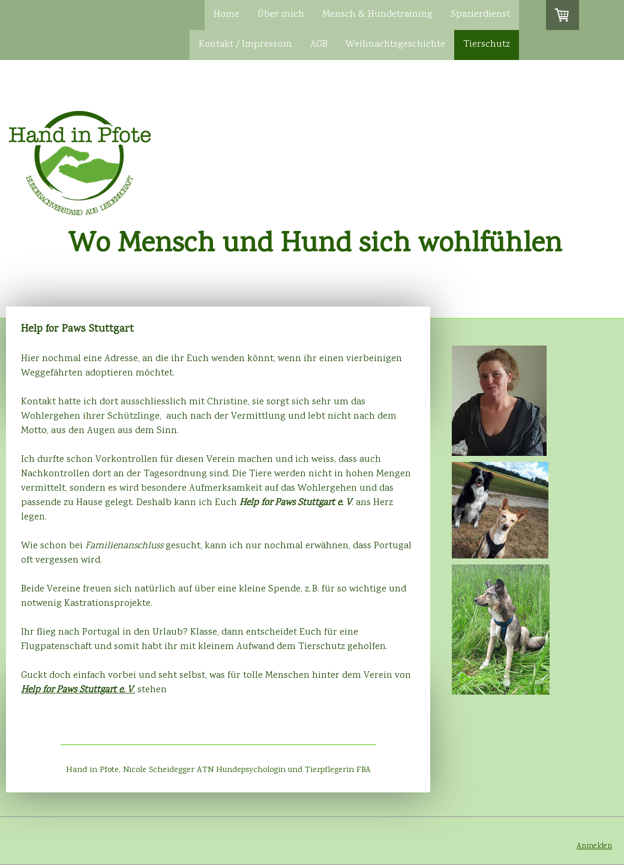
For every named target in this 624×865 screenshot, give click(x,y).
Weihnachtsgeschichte (395, 45)
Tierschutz (486, 45)
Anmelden (594, 846)
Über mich (280, 15)
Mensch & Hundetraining (377, 15)
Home (226, 15)
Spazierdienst (480, 15)
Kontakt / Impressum (245, 45)
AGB (319, 45)
